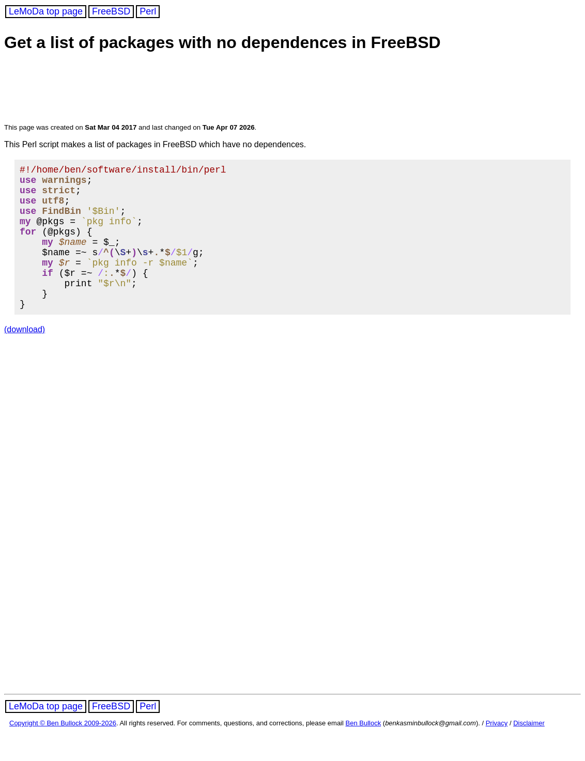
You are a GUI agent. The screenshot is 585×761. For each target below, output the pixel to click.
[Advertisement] (202, 89)
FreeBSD (111, 11)
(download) (24, 358)
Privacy (497, 752)
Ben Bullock (363, 752)
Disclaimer (529, 752)
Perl (148, 11)
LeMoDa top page (46, 11)
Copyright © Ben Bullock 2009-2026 (62, 752)
